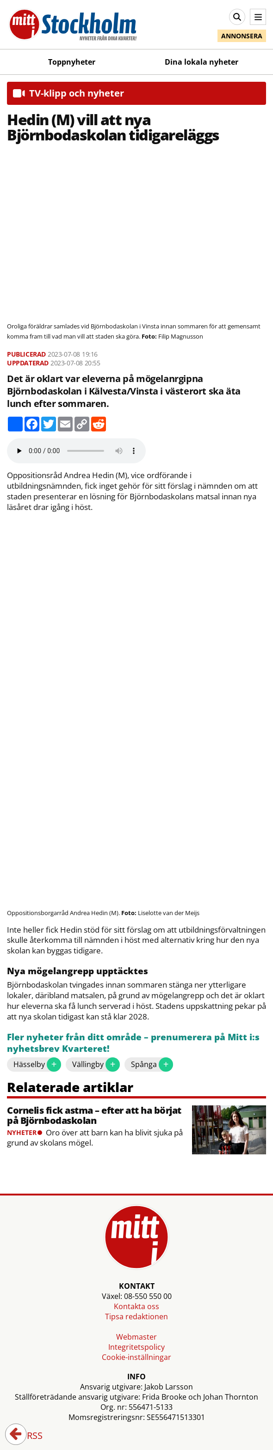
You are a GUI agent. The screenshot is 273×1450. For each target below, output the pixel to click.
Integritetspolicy (136, 1347)
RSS (28, 1436)
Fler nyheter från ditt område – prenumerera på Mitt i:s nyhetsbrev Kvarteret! (133, 1043)
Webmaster (136, 1337)
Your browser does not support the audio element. (76, 450)
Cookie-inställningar (136, 1357)
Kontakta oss (136, 1306)
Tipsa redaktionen (136, 1316)
